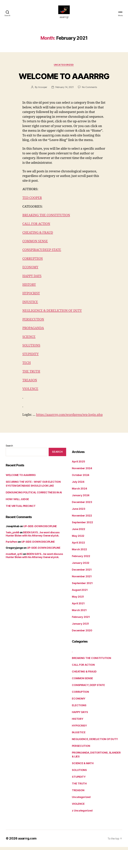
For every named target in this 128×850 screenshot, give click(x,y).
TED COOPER (32, 202)
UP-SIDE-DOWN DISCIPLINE (40, 529)
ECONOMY (30, 271)
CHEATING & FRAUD (37, 237)
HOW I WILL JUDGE (17, 502)
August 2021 (80, 593)
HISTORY (29, 289)
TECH (26, 366)
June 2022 (78, 532)
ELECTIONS (79, 708)
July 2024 (78, 484)
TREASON (29, 383)
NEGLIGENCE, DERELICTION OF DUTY (95, 742)
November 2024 (82, 471)
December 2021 (82, 572)
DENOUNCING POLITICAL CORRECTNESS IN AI (34, 495)
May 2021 (78, 599)
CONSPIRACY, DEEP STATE (88, 688)
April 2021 (78, 606)
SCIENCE (28, 340)
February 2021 (81, 620)
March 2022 (79, 552)
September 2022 (82, 525)
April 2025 (78, 464)
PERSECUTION (33, 323)
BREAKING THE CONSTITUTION (46, 220)
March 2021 (79, 613)
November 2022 (82, 518)
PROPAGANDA (33, 332)
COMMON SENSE (35, 246)
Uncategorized (64, 69)
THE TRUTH (31, 375)
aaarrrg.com (27, 841)
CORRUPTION (32, 263)
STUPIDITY (30, 357)
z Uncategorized (82, 813)
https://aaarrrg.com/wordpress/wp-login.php (69, 418)
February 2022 (81, 559)
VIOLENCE (30, 392)
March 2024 (79, 491)
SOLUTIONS (31, 349)
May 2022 (78, 539)
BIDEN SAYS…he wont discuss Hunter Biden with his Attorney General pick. (32, 537)
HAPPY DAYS (31, 280)
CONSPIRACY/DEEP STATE (41, 254)
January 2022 (80, 566)
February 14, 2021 (64, 91)
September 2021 (82, 586)
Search (9, 448)
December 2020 (82, 633)
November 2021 (82, 579)
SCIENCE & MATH (82, 766)
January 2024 (80, 498)
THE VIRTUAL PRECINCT (21, 508)
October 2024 (80, 478)
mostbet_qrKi (14, 556)
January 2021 (80, 626)
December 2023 (82, 505)
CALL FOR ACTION (36, 228)
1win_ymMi (12, 535)
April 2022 (78, 545)
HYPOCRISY (31, 297)
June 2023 (78, 511)
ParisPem (11, 544)
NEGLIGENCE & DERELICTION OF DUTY (52, 315)
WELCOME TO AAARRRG (64, 80)
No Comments (89, 91)
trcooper (42, 91)
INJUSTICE (30, 306)
